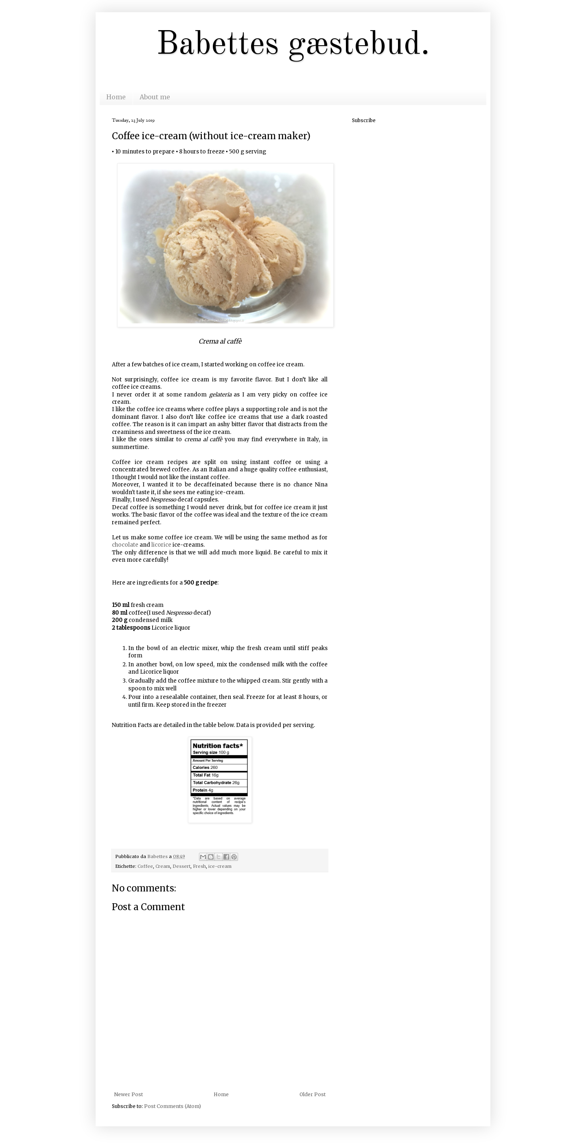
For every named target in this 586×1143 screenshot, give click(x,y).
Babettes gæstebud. (293, 45)
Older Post (313, 1094)
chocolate (125, 544)
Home (116, 97)
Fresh (199, 866)
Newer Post (128, 1094)
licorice (161, 544)
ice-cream (220, 866)
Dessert (181, 866)
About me (155, 97)
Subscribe (364, 120)
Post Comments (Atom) (172, 1106)
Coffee (145, 866)
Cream (162, 866)
